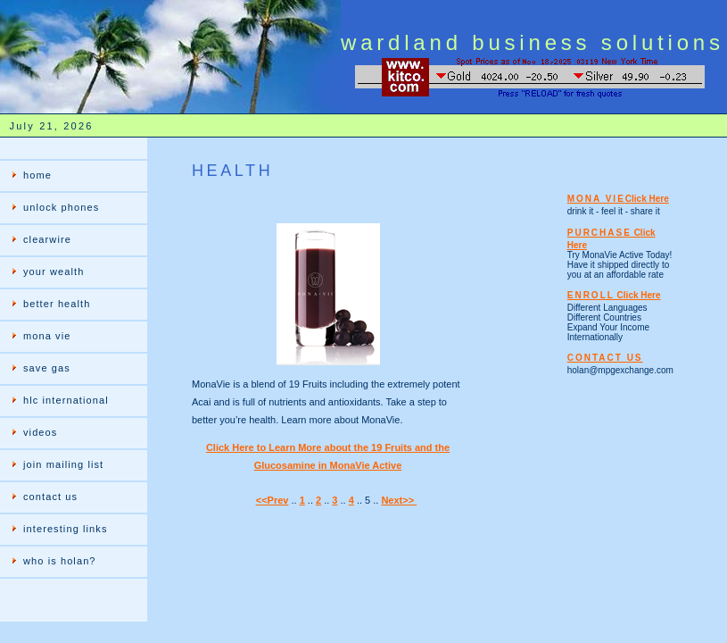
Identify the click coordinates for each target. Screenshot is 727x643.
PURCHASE (599, 233)
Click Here (647, 199)
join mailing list (63, 464)
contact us (50, 496)
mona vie (46, 335)
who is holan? (59, 560)
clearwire (47, 239)
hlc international (66, 400)
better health (56, 303)
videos (40, 432)
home (37, 175)
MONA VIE (596, 199)
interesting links (65, 528)
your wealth (53, 271)
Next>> (399, 500)
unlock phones (61, 207)
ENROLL (591, 295)
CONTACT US (605, 358)
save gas (46, 368)
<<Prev (272, 500)
